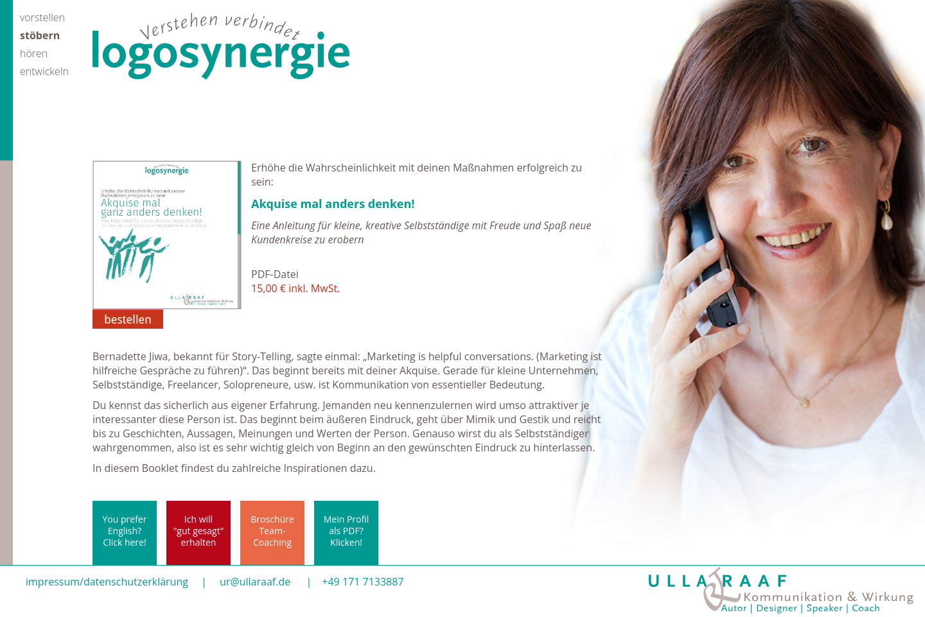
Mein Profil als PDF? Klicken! (346, 530)
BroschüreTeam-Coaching (272, 530)
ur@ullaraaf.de (255, 582)
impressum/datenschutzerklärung (107, 582)
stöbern (40, 34)
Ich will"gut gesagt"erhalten (198, 530)
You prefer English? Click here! (125, 530)
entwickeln (44, 70)
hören (34, 52)
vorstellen (42, 16)
